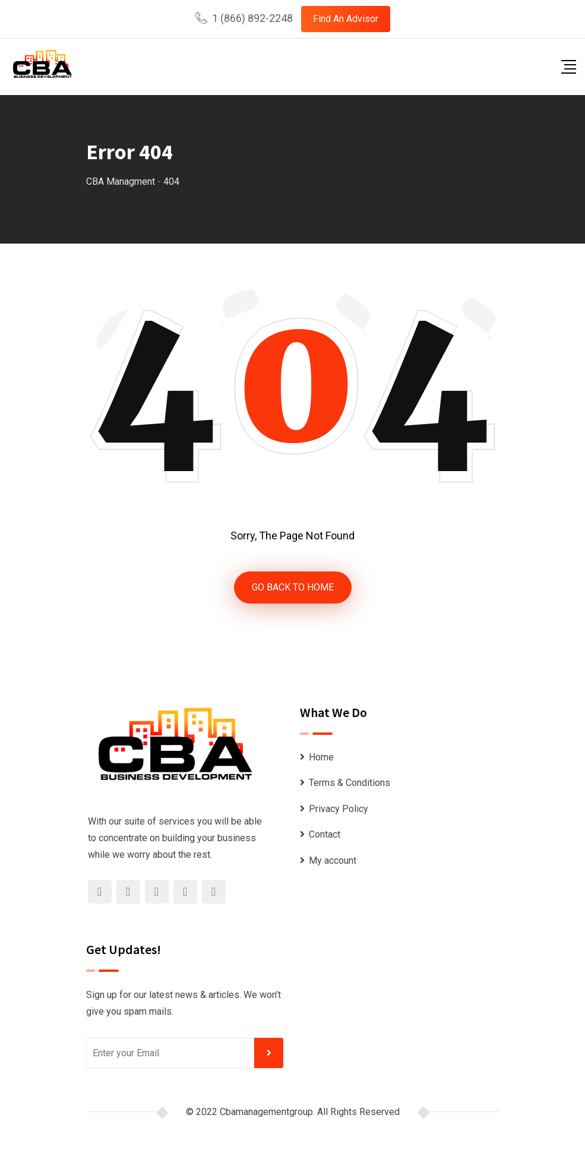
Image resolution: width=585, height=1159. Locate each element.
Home (321, 757)
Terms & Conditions (349, 782)
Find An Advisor (345, 18)
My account (332, 860)
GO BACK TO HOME (293, 587)
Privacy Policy (338, 808)
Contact (324, 834)
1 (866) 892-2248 (252, 18)
